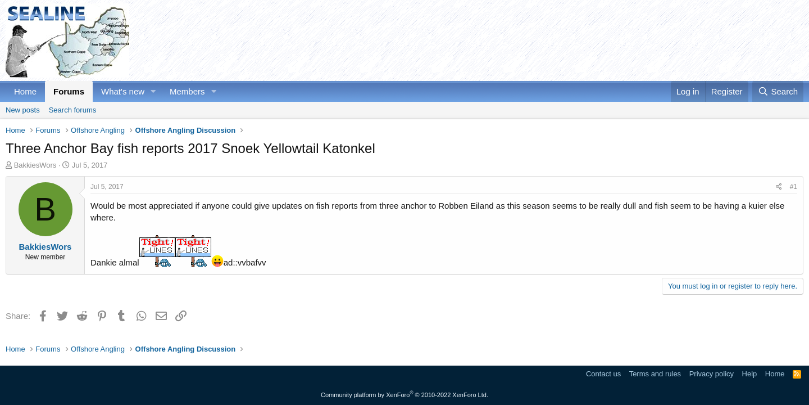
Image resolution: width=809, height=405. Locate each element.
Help (749, 374)
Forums (68, 91)
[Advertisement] (598, 40)
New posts (23, 110)
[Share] (779, 187)
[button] (153, 91)
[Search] (777, 91)
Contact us (603, 374)
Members (187, 91)
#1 (793, 187)
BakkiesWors (35, 165)
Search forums (73, 110)
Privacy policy (711, 374)
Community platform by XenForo (404, 395)
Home (25, 91)
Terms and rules (655, 374)
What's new (122, 91)
